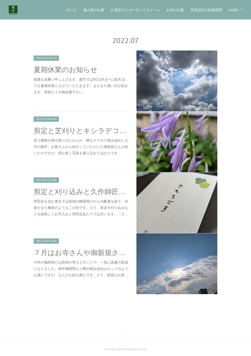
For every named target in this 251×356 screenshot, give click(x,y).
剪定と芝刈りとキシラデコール (81, 131)
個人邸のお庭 (93, 10)
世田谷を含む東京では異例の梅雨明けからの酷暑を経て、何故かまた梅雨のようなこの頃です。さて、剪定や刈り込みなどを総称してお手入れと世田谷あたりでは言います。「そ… (81, 208)
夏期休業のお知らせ (66, 70)
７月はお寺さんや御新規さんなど (81, 253)
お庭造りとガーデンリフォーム (135, 10)
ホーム (71, 10)
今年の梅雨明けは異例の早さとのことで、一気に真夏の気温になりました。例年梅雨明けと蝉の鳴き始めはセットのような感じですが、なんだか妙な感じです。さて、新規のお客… (81, 268)
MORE (233, 10)
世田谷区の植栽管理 (206, 10)
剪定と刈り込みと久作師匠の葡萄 (81, 192)
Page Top (125, 331)
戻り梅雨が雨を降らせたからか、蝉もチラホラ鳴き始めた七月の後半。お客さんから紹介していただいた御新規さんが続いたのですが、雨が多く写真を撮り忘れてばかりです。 (81, 147)
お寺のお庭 (175, 10)
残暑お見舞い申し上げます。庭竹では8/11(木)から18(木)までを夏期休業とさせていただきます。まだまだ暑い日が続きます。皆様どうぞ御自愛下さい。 (81, 86)
